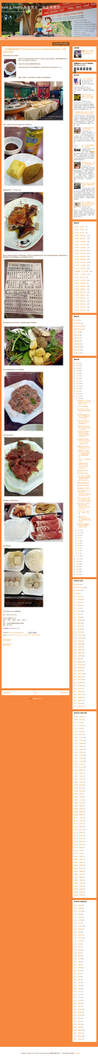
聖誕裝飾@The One (83, 470)
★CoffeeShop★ (78, 587)
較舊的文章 (64, 692)
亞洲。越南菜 (78, 650)
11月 (79, 530)
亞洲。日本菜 (78, 638)
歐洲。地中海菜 (78, 665)
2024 (77, 368)
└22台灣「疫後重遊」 (80, 286)
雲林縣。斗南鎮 (78, 895)
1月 (78, 556)
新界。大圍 (77, 965)
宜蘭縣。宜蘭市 (78, 806)
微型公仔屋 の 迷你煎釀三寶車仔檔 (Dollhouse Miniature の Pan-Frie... (84, 506)
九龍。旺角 (77, 932)
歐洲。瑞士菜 (78, 688)
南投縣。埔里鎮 (78, 719)
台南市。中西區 (78, 773)
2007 (77, 571)
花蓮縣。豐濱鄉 (78, 877)
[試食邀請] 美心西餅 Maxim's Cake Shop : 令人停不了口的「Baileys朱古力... (83, 441)
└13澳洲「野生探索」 (80, 250)
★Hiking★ (77, 323)
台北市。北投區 (78, 749)
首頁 (6, 38)
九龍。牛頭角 (78, 941)
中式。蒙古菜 (78, 626)
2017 (77, 386)
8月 (78, 538)
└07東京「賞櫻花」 (79, 229)
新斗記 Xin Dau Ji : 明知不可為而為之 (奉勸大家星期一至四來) (84, 499)
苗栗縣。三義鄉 (78, 880)
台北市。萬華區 (78, 770)
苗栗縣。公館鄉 (78, 883)
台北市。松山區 (78, 767)
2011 (77, 561)
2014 (77, 393)
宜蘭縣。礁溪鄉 (78, 809)
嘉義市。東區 (78, 794)
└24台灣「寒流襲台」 (80, 298)
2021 (77, 376)
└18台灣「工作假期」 (80, 268)
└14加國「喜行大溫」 (80, 253)
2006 (77, 574)
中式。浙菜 (77, 608)
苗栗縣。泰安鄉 (78, 886)
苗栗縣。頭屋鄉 (78, 889)
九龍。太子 (77, 923)
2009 (77, 566)
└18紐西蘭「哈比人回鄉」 (81, 271)
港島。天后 (77, 997)
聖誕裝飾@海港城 (82, 473)
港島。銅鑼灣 (78, 1030)
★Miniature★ (78, 329)
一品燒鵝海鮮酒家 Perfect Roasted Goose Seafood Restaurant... (82, 466)
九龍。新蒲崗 (78, 929)
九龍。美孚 (77, 947)
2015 (77, 391)
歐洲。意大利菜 (78, 673)
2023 (77, 371)
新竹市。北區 (78, 850)
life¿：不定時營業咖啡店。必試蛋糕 (88, 146)
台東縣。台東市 (78, 782)
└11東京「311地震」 (80, 244)
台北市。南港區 (78, 752)
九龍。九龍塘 (78, 908)
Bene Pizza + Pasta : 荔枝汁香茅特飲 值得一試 (84, 410)
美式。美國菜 (78, 700)
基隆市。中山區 (78, 800)
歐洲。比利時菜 (78, 679)
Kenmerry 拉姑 (88, 51)
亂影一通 (76, 332)
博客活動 (76, 335)
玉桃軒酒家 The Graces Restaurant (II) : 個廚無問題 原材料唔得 (84, 519)
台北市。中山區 (78, 737)
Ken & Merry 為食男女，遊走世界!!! (30, 7)
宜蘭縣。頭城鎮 (78, 812)
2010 (77, 564)
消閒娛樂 (76, 344)
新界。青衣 (77, 979)
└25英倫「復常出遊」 (80, 310)
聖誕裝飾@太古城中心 (83, 488)
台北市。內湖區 (78, 746)
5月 (78, 545)
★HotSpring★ (78, 326)
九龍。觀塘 (77, 956)
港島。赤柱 (77, 1021)
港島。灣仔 (77, 1006)
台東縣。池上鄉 (78, 788)
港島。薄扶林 (78, 1012)
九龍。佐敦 (77, 914)
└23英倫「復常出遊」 (80, 292)
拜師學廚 (76, 341)
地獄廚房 (76, 338)
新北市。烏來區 (78, 838)
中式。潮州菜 (78, 620)
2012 (77, 559)
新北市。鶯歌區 (78, 847)
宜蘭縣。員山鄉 (78, 803)
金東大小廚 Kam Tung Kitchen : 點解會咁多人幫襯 (88, 184)
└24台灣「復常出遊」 (80, 301)
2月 (78, 553)
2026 (77, 363)
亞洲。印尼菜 (78, 629)
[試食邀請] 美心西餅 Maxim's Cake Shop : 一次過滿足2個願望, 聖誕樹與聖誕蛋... (83, 453)
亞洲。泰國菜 (78, 644)
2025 (77, 365)
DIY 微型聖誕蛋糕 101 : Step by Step (88, 128)
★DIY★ (76, 320)
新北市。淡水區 (78, 835)
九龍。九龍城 (78, 905)
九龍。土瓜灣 (78, 917)
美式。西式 (77, 703)
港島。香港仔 (78, 1033)
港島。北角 (77, 988)
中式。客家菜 (78, 599)
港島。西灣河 (78, 1015)
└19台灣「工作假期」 (80, 274)
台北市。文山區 (78, 764)
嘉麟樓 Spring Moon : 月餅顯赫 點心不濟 (83, 447)
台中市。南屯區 (78, 725)
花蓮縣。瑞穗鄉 (78, 871)
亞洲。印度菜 (78, 632)
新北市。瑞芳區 (78, 841)
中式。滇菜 (77, 614)
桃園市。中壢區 (78, 856)
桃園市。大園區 (78, 859)
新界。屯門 (77, 970)
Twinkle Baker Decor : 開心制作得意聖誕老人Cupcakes (83, 427)
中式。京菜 (77, 596)
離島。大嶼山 (78, 1039)
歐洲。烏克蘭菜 (78, 685)
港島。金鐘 (77, 1027)
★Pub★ (76, 593)
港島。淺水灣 (78, 1003)
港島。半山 (77, 991)
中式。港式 (31, 635)
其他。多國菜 (78, 656)
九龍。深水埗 (78, 938)
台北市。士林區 (78, 755)
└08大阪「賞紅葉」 (79, 232)
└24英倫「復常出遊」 (80, 304)
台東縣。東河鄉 (78, 785)
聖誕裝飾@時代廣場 (83, 485)
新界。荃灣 (77, 976)
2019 (77, 381)
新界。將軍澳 (78, 967)
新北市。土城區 (78, 821)
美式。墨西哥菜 (78, 697)
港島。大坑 (77, 994)
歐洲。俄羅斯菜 (78, 662)
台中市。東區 (78, 728)
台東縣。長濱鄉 (78, 791)
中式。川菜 (77, 602)
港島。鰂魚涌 (78, 1036)
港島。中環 (77, 985)
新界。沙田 (77, 973)
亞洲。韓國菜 (78, 653)
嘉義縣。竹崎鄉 (78, 797)
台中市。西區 (78, 731)
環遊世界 (76, 350)
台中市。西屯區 (78, 734)
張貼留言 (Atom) (37, 698)
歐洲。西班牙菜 (78, 694)
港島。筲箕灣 (78, 1009)
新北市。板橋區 (78, 826)
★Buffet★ (10, 635)
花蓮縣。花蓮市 (78, 874)
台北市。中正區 (78, 740)
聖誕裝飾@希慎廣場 (83, 483)
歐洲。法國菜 (78, 682)
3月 (78, 550)
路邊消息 (76, 353)
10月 (79, 533)
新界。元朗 (77, 962)
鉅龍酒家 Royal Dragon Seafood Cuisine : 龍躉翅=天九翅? (84, 402)
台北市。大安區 (78, 761)
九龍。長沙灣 (78, 959)
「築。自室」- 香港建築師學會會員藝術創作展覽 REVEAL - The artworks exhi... (83, 478)
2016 (77, 388)
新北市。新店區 (78, 823)
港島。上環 (77, 982)
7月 (78, 540)
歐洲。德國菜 (78, 670)
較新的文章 (6, 692)
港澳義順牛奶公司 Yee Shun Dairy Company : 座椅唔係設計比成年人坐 (84, 493)
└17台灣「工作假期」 (80, 265)
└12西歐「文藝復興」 (80, 247)
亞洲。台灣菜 (78, 635)
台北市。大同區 (78, 758)
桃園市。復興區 (78, 862)
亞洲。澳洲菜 (78, 647)
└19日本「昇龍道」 (79, 277)
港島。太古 (77, 1000)
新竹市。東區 (78, 853)
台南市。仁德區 (78, 776)
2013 (77, 396)
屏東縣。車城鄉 (78, 815)
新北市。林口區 (78, 829)
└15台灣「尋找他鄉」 (80, 259)
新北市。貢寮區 (78, 844)
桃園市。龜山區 (78, 868)
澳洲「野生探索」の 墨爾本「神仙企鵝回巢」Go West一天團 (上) (87, 97)
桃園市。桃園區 (78, 865)
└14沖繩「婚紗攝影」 (80, 256)
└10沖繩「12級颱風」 (80, 241)
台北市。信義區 (78, 743)
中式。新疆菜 (78, 605)
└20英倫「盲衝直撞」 (80, 283)
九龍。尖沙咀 (78, 926)
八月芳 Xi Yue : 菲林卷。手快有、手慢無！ (83, 512)
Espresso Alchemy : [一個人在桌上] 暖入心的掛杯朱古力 (84, 422)
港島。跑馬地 (78, 1024)
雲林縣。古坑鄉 (78, 892)
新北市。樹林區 (78, 832)
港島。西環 (77, 1018)
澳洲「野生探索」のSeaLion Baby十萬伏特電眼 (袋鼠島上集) (88, 203)
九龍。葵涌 (77, 953)
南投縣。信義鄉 (78, 716)
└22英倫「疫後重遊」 (80, 289)
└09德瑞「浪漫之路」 (80, 235)
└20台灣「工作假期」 (80, 280)
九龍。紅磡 (77, 944)
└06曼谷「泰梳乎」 (79, 226)
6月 (78, 543)
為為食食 (37, 635)
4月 (78, 548)
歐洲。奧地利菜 (78, 668)
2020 (77, 378)
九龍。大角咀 (24, 635)
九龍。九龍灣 (78, 911)
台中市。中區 (78, 722)
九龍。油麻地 (78, 935)
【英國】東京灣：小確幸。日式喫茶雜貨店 (88, 163)
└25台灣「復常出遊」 (80, 307)
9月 (78, 535)
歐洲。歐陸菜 (78, 676)
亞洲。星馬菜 (78, 641)
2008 (77, 569)
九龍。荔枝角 (78, 950)
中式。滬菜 (77, 617)
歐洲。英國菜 (78, 691)
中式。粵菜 (77, 623)
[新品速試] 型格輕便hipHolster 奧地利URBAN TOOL (83, 525)
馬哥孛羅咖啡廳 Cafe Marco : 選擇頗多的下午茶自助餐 (83, 416)
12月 (79, 398)
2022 (77, 373)
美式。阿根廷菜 (78, 706)
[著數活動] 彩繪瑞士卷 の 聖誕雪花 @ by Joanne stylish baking (84, 112)
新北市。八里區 (78, 818)
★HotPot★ (17, 635)
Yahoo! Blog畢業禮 (87, 79)
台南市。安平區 (78, 779)
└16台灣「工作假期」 (80, 262)
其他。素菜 (77, 659)
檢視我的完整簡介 (87, 53)
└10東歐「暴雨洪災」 (80, 238)
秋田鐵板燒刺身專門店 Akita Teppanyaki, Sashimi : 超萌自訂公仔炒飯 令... (83, 434)
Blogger (78, 1053)
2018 (77, 383)
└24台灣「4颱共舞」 (80, 295)
